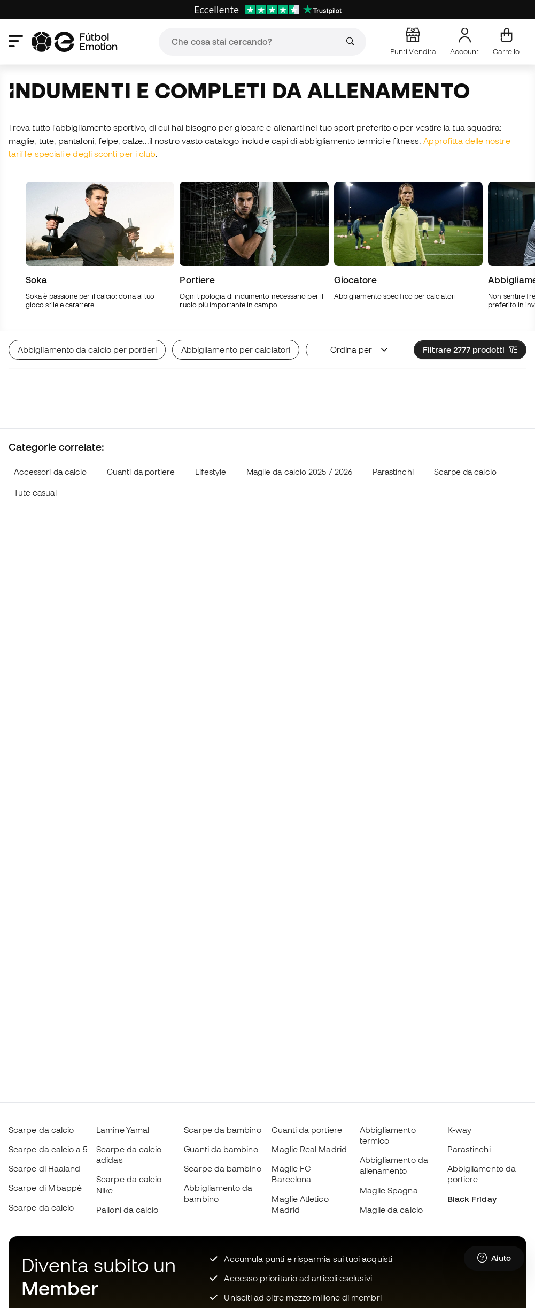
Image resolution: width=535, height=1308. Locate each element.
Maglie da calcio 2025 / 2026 (299, 471)
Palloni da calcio (127, 1209)
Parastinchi (393, 471)
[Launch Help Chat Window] (494, 1258)
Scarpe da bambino (222, 1130)
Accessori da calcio (50, 471)
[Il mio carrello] (506, 42)
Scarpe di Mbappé (45, 1187)
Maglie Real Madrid (309, 1149)
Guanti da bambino (221, 1149)
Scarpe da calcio (465, 471)
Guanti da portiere (141, 471)
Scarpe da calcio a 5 (48, 1149)
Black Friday (472, 1199)
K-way (459, 1130)
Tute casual (35, 492)
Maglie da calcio (391, 1209)
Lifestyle (210, 471)
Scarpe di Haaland (44, 1168)
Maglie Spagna (389, 1190)
